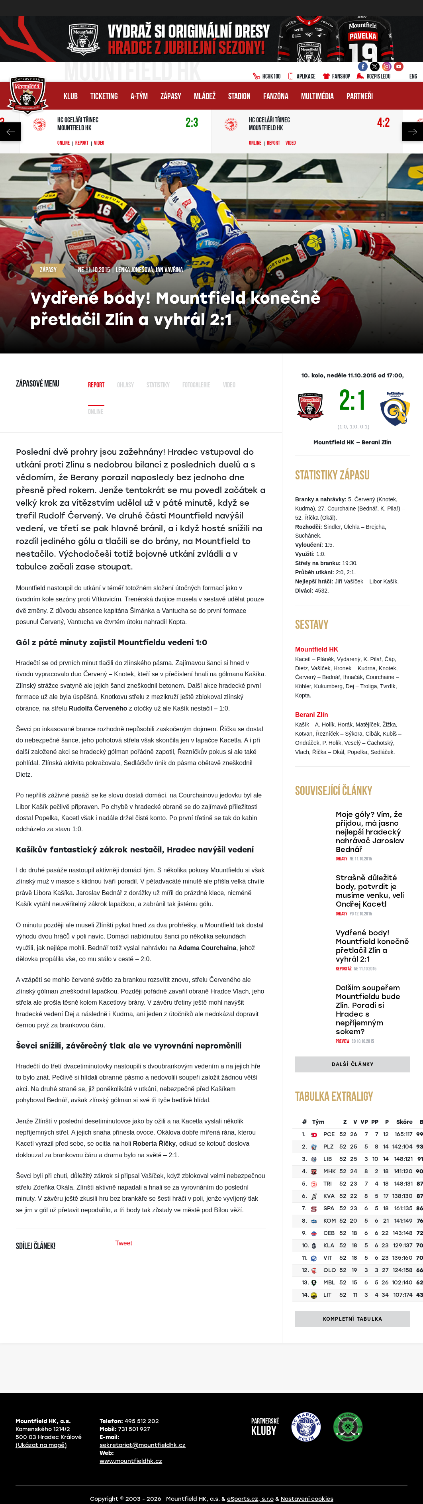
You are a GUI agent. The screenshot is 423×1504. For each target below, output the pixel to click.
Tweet (123, 1243)
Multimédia (317, 97)
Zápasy (171, 97)
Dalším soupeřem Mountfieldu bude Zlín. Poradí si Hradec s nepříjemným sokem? (368, 1010)
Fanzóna (275, 97)
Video (99, 143)
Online (63, 143)
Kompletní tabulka (352, 1319)
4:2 (383, 123)
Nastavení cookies (307, 1499)
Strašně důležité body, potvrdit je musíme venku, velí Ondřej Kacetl (370, 891)
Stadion (239, 97)
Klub (71, 97)
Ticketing (104, 97)
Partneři (360, 97)
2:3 (192, 123)
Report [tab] (96, 385)
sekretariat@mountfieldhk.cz (143, 1445)
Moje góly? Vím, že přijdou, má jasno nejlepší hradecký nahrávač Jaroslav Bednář (370, 832)
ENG (407, 77)
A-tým (139, 97)
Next (412, 131)
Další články (353, 1064)
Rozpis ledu (373, 77)
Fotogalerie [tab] (196, 385)
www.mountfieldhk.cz (131, 1461)
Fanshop (336, 77)
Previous (10, 131)
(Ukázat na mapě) (41, 1445)
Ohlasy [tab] (125, 385)
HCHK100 (266, 77)
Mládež (204, 97)
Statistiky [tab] (158, 385)
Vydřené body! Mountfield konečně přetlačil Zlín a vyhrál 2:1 (372, 946)
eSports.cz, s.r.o (250, 1499)
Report (81, 143)
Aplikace (301, 77)
